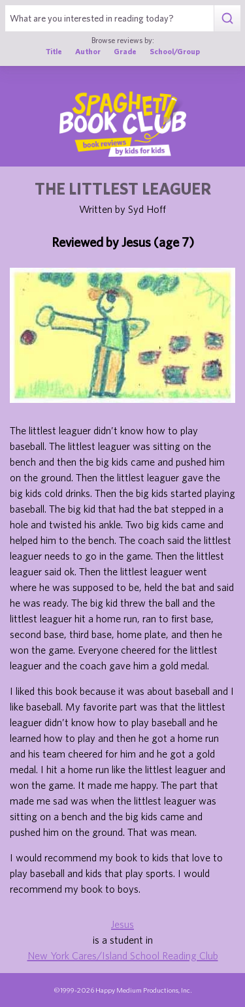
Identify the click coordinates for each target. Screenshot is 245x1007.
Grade (125, 51)
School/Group (175, 51)
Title (54, 51)
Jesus (122, 924)
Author (88, 51)
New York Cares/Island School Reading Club (122, 955)
